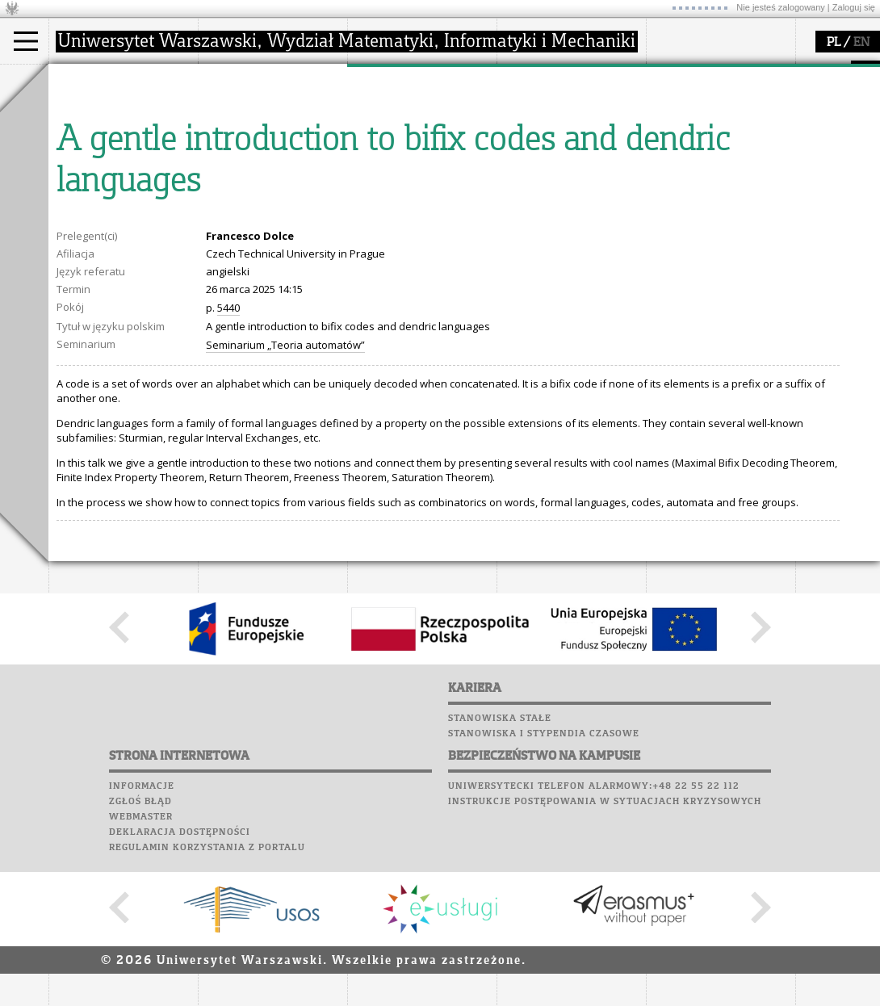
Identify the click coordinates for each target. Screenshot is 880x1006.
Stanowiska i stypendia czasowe (543, 883)
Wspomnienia (686, 165)
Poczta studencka (700, 119)
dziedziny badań (408, 111)
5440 (228, 457)
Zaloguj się (853, 7)
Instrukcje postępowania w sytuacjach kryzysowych (604, 951)
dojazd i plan (249, 111)
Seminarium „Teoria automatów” (285, 494)
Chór (734, 149)
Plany (718, 88)
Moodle (669, 88)
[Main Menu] (26, 41)
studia (80, 79)
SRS (716, 73)
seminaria (392, 126)
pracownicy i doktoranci (275, 169)
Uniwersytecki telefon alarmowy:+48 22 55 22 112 (594, 936)
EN (861, 42)
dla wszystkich (552, 169)
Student (88, 126)
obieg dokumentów (414, 184)
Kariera (676, 180)
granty (383, 155)
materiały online (556, 126)
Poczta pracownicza (708, 134)
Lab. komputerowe (701, 103)
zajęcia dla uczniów (564, 111)
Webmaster (141, 966)
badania (385, 79)
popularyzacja (559, 79)
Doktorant (93, 140)
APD (745, 73)
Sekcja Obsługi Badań (420, 169)
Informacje (141, 936)
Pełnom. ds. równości (120, 198)
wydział (236, 79)
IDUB (379, 198)
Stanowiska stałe (499, 868)
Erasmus (90, 169)
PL (833, 42)
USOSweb (673, 73)
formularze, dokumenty (275, 184)
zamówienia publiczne (273, 198)
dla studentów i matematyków (554, 147)
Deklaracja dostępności (179, 982)
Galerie (755, 165)
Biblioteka (679, 149)
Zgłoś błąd (140, 951)
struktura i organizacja (273, 126)
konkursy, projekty (562, 184)
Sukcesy (671, 195)
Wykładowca (100, 155)
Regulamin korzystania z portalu (207, 997)
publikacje (392, 140)
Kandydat (92, 111)
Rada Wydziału (254, 140)
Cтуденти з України (119, 184)
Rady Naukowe (255, 155)
